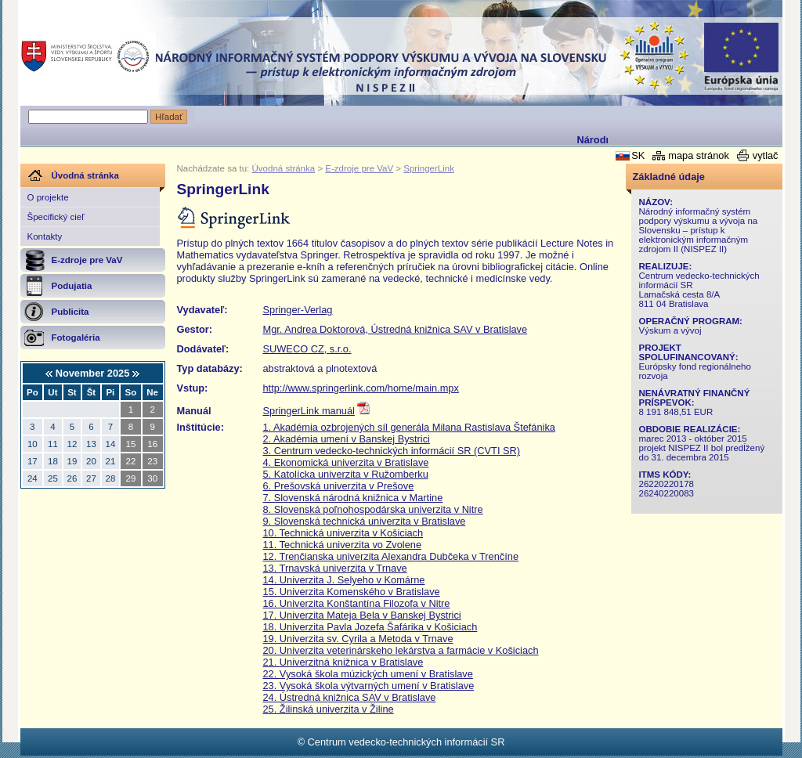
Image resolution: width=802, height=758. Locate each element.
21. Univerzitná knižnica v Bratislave (343, 662)
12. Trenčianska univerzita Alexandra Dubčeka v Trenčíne (391, 556)
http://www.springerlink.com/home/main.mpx (361, 388)
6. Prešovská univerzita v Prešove (338, 486)
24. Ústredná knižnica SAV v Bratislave (349, 697)
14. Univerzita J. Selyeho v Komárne (344, 580)
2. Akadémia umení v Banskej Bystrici (346, 439)
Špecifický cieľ (56, 217)
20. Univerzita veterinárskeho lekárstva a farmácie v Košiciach (401, 650)
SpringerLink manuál (309, 411)
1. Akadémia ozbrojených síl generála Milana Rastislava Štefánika (409, 427)
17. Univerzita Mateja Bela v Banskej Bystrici (362, 615)
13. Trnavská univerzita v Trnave (335, 568)
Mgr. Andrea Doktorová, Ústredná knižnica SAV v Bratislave (395, 329)
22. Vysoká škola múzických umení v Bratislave (368, 674)
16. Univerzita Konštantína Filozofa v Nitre (356, 603)
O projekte (48, 197)
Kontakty (45, 236)
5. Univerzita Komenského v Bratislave (354, 591)
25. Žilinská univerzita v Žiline (328, 709)
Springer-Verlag (298, 310)
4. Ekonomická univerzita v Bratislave (346, 462)
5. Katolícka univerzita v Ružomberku (345, 474)
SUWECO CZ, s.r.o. (307, 349)
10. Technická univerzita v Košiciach (343, 533)
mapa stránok (698, 155)
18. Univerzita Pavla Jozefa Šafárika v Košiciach (370, 627)
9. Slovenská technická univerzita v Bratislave (364, 521)
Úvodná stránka (284, 168)
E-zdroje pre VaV (359, 168)
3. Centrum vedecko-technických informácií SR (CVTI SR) (392, 451)
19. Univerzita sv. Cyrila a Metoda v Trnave (358, 638)
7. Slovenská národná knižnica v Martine (353, 498)
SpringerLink (428, 168)
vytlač (766, 155)
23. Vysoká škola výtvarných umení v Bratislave (369, 685)
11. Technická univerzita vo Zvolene (342, 544)
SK (638, 155)
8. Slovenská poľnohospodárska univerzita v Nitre (373, 509)
